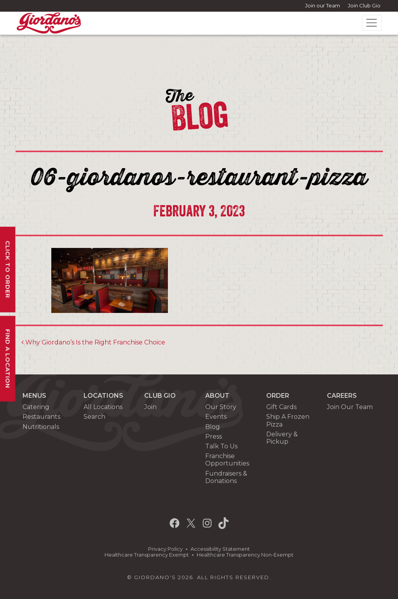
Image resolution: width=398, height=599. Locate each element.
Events (216, 416)
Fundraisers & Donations (226, 477)
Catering (36, 407)
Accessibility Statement (220, 549)
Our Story (220, 407)
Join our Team (322, 5)
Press (213, 436)
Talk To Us (221, 446)
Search (94, 416)
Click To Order (8, 269)
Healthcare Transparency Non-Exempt (245, 555)
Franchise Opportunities (227, 459)
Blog (212, 426)
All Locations (103, 407)
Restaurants (41, 416)
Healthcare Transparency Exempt (147, 555)
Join (150, 407)
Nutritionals (41, 426)
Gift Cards (281, 407)
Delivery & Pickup (282, 437)
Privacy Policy (165, 549)
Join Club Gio (364, 5)
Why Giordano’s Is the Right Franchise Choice (93, 342)
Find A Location (8, 358)
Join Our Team (350, 407)
